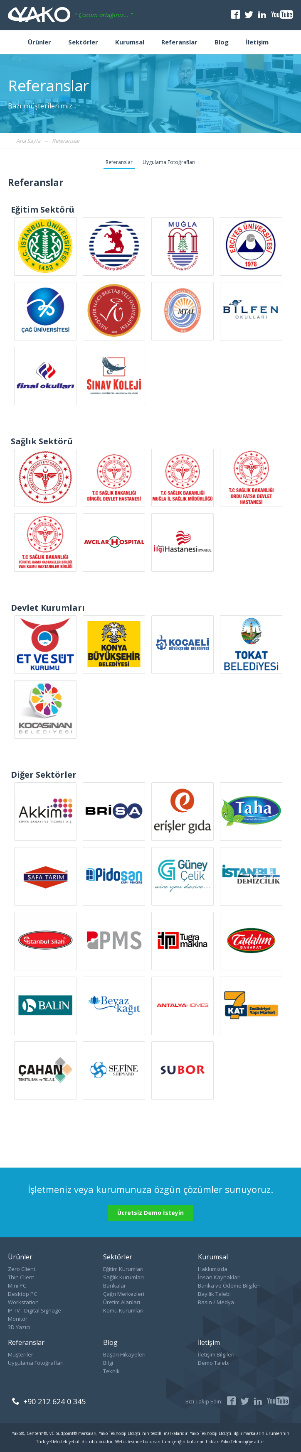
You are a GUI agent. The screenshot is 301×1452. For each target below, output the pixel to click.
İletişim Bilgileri (216, 1354)
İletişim (257, 42)
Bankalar (114, 1285)
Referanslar (179, 42)
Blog (222, 42)
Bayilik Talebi (214, 1294)
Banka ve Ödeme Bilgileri (229, 1285)
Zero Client (21, 1269)
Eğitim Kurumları (123, 1269)
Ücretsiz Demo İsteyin (150, 1213)
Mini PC (17, 1285)
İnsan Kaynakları (219, 1277)
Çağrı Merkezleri (123, 1294)
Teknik (111, 1371)
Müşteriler (20, 1354)
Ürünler (39, 42)
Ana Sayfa (28, 140)
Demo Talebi (213, 1362)
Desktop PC (22, 1294)
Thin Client (21, 1277)
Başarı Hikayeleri (124, 1354)
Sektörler (83, 42)
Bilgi (108, 1362)
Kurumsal (129, 42)
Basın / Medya (216, 1302)
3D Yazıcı (19, 1327)
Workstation (23, 1302)
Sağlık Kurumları (123, 1277)
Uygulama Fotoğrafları (169, 162)
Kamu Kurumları (123, 1310)
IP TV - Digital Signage (34, 1310)
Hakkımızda (212, 1269)
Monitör (17, 1318)
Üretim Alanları (121, 1302)
